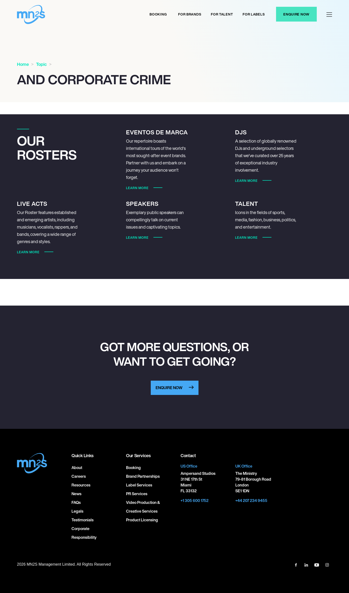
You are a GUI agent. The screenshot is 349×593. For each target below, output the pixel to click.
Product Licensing (142, 520)
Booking (158, 14)
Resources (80, 485)
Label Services (139, 485)
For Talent (222, 14)
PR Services (136, 494)
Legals (77, 511)
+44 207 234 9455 (251, 500)
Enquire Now (296, 14)
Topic (41, 64)
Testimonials (82, 520)
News (76, 494)
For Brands (189, 14)
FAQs (76, 502)
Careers (78, 476)
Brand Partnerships (143, 476)
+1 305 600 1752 (194, 500)
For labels (254, 14)
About (76, 467)
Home (23, 64)
